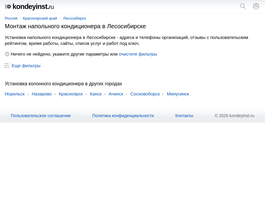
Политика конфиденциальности (123, 115)
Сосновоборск (145, 93)
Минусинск (178, 93)
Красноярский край (40, 18)
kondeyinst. (29, 6)
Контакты (184, 115)
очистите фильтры (138, 53)
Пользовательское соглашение (41, 115)
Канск (96, 93)
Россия (11, 18)
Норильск (15, 93)
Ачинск (116, 93)
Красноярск (71, 93)
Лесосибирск (74, 18)
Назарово (42, 93)
